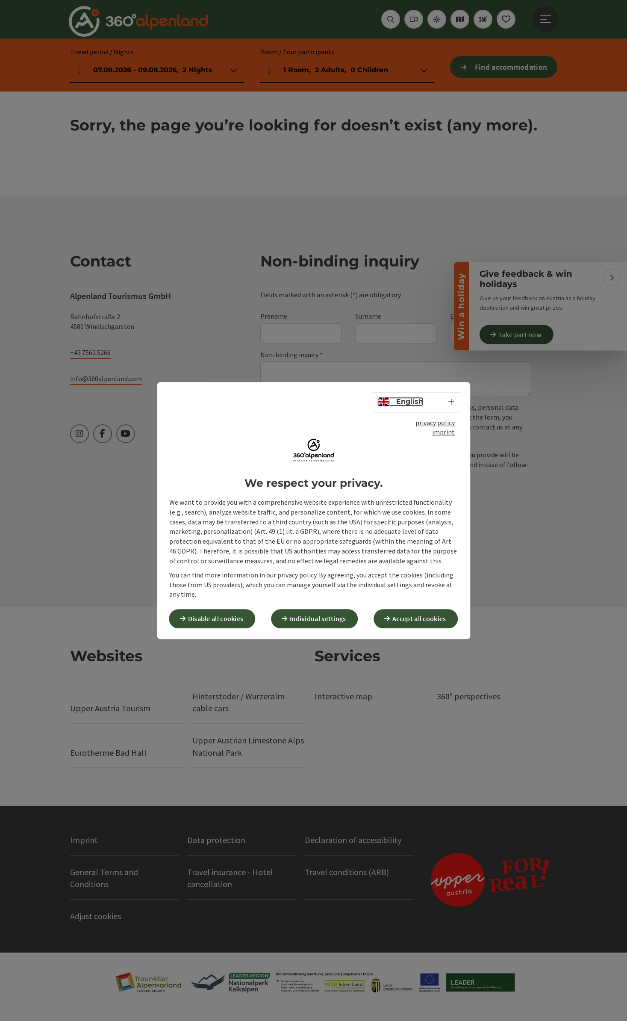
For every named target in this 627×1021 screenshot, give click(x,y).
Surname (368, 316)
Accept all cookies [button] (422, 618)
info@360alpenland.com (106, 378)
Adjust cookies (95, 916)
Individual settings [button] (321, 618)
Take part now (523, 334)
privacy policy (435, 423)
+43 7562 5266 (90, 352)
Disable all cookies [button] (219, 618)
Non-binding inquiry (291, 354)
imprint (443, 433)
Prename (273, 316)
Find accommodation (511, 67)
